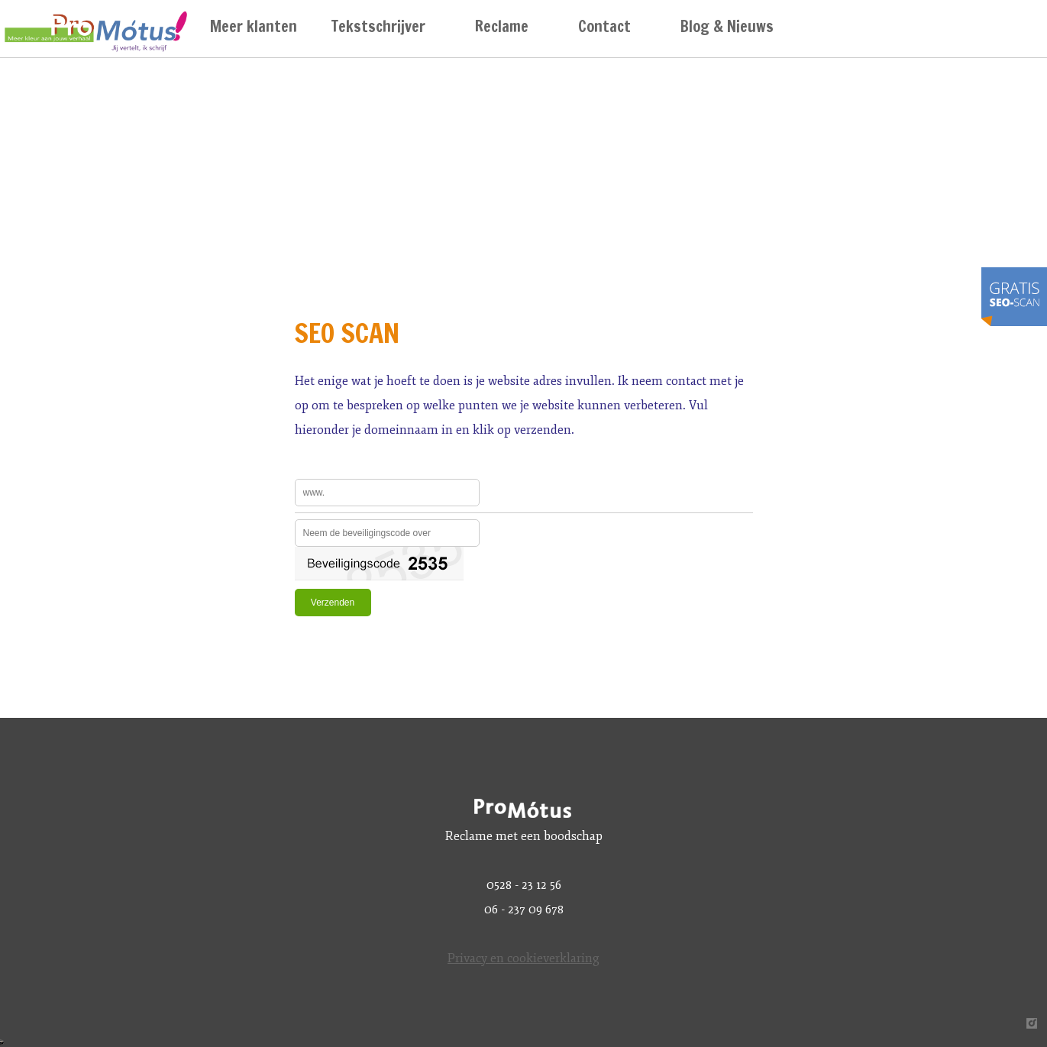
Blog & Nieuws (727, 26)
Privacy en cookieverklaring (523, 958)
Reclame (501, 26)
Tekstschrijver (378, 26)
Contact (604, 26)
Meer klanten (253, 26)
